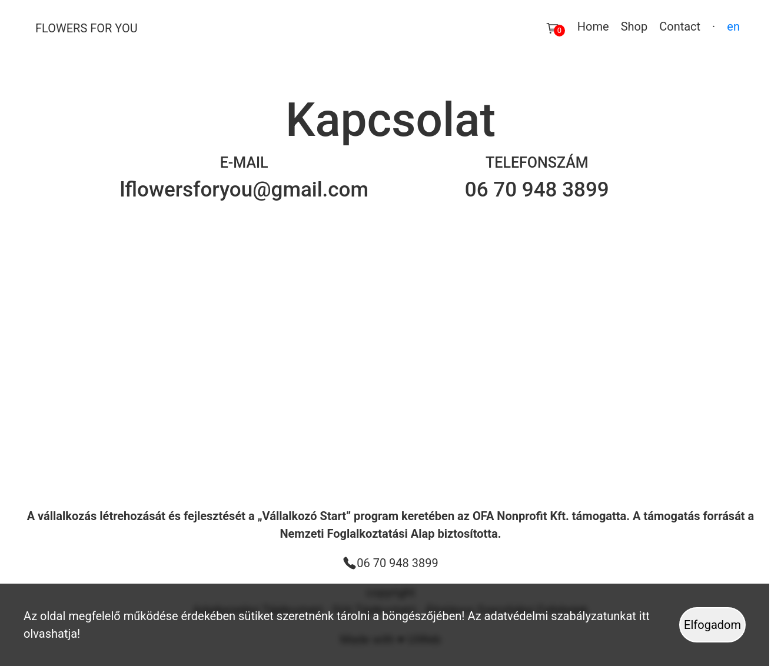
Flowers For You (86, 28)
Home (593, 26)
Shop (634, 26)
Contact (679, 26)
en (733, 26)
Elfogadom (712, 625)
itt (644, 616)
